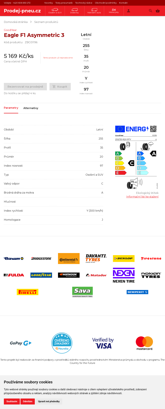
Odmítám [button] (27, 401)
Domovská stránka (16, 22)
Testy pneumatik (64, 2)
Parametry (11, 108)
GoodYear (10, 30)
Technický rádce (83, 2)
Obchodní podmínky (106, 2)
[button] (157, 10)
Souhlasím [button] (11, 401)
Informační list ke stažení (142, 196)
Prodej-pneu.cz (22, 11)
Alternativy (30, 108)
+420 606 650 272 (21, 2)
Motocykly (114, 11)
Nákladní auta (94, 11)
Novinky (48, 2)
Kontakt (123, 2)
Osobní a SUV (54, 11)
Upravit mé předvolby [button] (48, 401)
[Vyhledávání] (150, 10)
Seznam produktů (46, 22)
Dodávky (74, 11)
